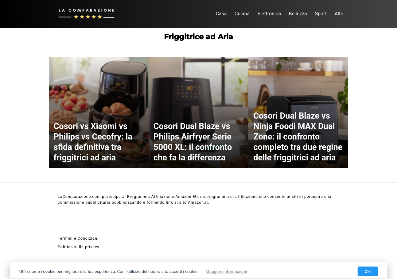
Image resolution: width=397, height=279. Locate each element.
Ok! (367, 271)
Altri (339, 14)
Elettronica (269, 14)
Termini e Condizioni (78, 238)
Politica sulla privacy (78, 247)
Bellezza (298, 14)
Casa (221, 14)
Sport (321, 14)
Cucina (242, 14)
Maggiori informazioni (226, 271)
